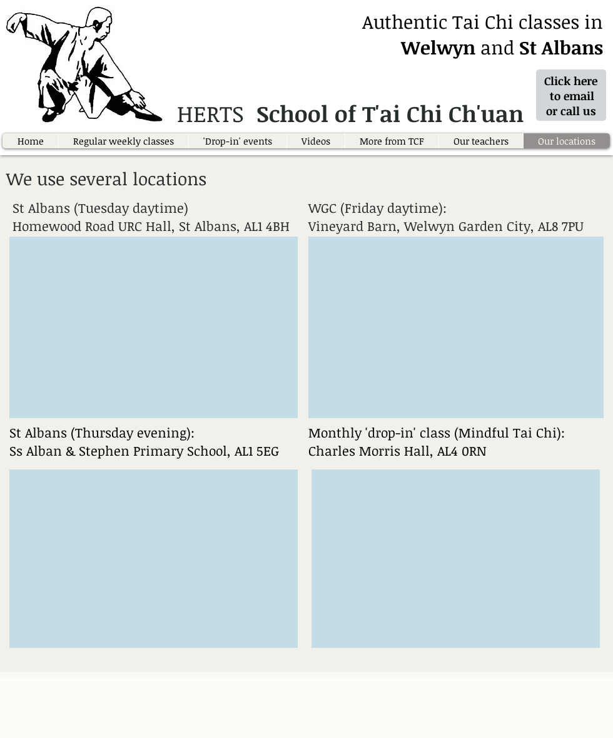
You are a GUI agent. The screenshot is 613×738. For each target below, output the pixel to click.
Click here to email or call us (572, 95)
